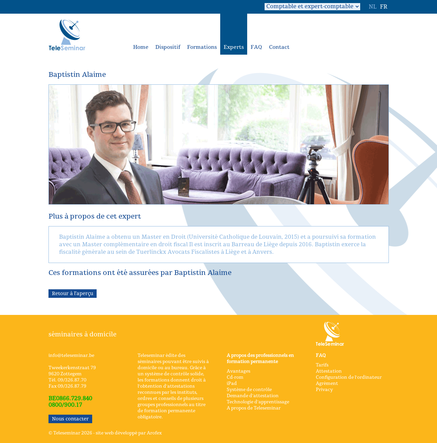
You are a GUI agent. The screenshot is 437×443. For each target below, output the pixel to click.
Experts (234, 47)
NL (373, 7)
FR (383, 7)
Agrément (327, 383)
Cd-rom (235, 377)
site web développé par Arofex (129, 433)
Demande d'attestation (253, 396)
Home (141, 47)
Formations (202, 47)
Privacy (324, 390)
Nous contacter (70, 419)
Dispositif (167, 47)
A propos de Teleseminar (254, 408)
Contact (279, 47)
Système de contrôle (249, 390)
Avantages (238, 371)
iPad (232, 383)
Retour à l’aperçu (72, 293)
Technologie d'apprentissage (258, 402)
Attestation (329, 371)
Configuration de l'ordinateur (349, 377)
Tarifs (322, 365)
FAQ (256, 47)
